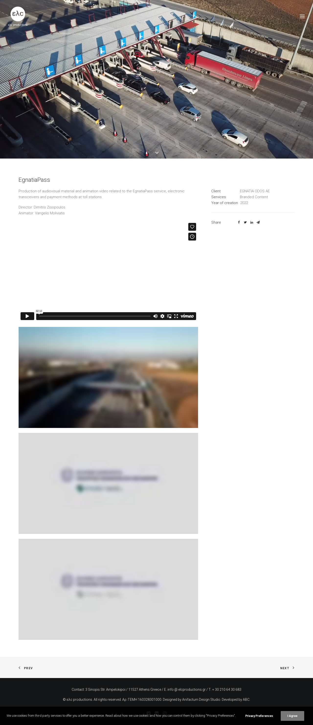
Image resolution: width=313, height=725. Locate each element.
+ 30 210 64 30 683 (226, 689)
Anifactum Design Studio (201, 700)
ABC (246, 700)
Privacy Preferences (259, 716)
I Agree (292, 716)
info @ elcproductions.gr (187, 689)
